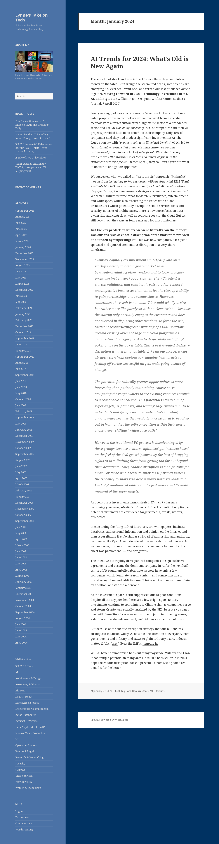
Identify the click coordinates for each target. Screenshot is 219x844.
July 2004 (20, 624)
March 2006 (22, 545)
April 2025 (21, 235)
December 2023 (24, 253)
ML (17, 739)
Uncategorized (24, 775)
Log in (19, 811)
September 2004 (24, 612)
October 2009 (23, 399)
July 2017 (20, 369)
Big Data (20, 690)
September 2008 (24, 417)
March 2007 (22, 484)
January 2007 (23, 496)
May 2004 (20, 636)
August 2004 (22, 618)
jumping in (150, 644)
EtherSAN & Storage (27, 702)
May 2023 (20, 277)
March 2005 (22, 575)
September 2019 (24, 338)
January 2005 (23, 588)
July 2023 (20, 271)
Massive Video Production (30, 733)
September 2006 (24, 521)
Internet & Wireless (26, 721)
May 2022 (20, 302)
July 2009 (20, 405)
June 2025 (21, 229)
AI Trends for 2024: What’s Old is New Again (139, 62)
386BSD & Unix (24, 666)
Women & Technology (28, 788)
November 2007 (24, 442)
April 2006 (21, 539)
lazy (115, 644)
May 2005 (20, 563)
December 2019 (24, 326)
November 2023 (24, 259)
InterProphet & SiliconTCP (30, 727)
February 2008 (23, 429)
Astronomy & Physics (27, 684)
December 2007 (24, 435)
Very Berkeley (23, 781)
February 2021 (23, 308)
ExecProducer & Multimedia (32, 708)
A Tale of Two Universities (30, 157)
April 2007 (21, 478)
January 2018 (23, 350)
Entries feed (22, 817)
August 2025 (22, 216)
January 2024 (23, 247)
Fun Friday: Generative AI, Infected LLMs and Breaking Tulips (32, 124)
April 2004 (21, 642)
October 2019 (23, 332)
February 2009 (23, 411)
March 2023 (22, 283)
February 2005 (23, 581)
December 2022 (24, 289)
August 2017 (22, 362)
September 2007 (24, 454)
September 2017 (24, 356)
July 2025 (20, 222)
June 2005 (21, 557)
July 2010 (20, 381)
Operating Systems (26, 745)
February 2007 (23, 490)
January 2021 (23, 314)
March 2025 (22, 241)
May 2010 (20, 393)
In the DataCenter (25, 715)
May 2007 (20, 472)
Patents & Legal (24, 751)
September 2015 (24, 375)
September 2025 (24, 210)
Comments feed (24, 823)
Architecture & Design (28, 678)
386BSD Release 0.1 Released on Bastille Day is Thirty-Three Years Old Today (33, 148)
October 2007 (23, 448)
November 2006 (24, 508)
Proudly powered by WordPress (109, 719)
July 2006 (20, 527)
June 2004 (21, 630)
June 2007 (21, 466)
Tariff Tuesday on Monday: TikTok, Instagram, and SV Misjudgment (30, 167)
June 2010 (21, 387)
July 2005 (20, 551)
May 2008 (20, 423)
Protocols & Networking (29, 757)
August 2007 (22, 460)
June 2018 (21, 344)
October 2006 (23, 515)
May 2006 (20, 533)
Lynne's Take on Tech (31, 17)
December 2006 (24, 502)
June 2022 (21, 296)
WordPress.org (24, 829)
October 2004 (23, 606)
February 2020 (23, 320)
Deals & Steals (23, 696)
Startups (20, 769)
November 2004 (24, 600)
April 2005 (21, 569)
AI (16, 672)
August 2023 (22, 265)
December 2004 (24, 594)
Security (20, 763)
